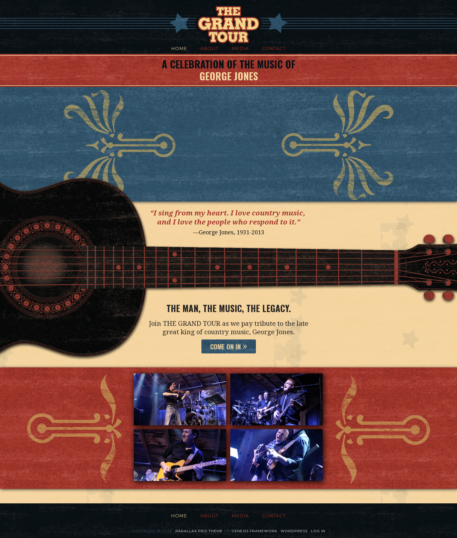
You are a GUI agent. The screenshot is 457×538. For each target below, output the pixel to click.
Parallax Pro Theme (199, 531)
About (209, 48)
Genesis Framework (254, 531)
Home (179, 48)
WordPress (294, 531)
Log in (318, 531)
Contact (274, 48)
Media (240, 48)
